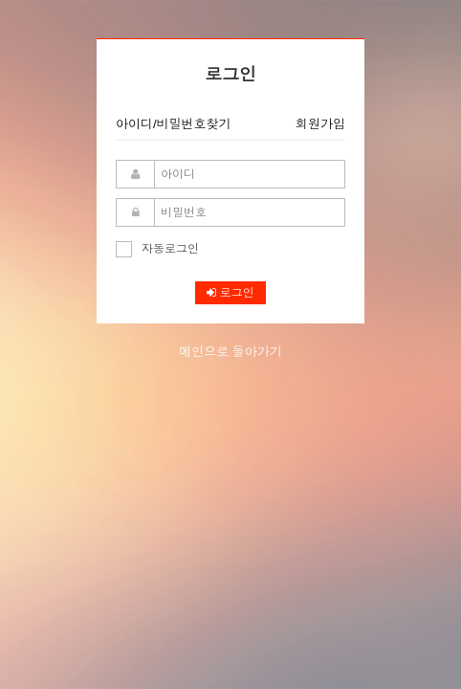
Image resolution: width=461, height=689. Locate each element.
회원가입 (320, 124)
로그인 (230, 293)
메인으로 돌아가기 (230, 351)
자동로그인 (157, 248)
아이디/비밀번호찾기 (173, 124)
